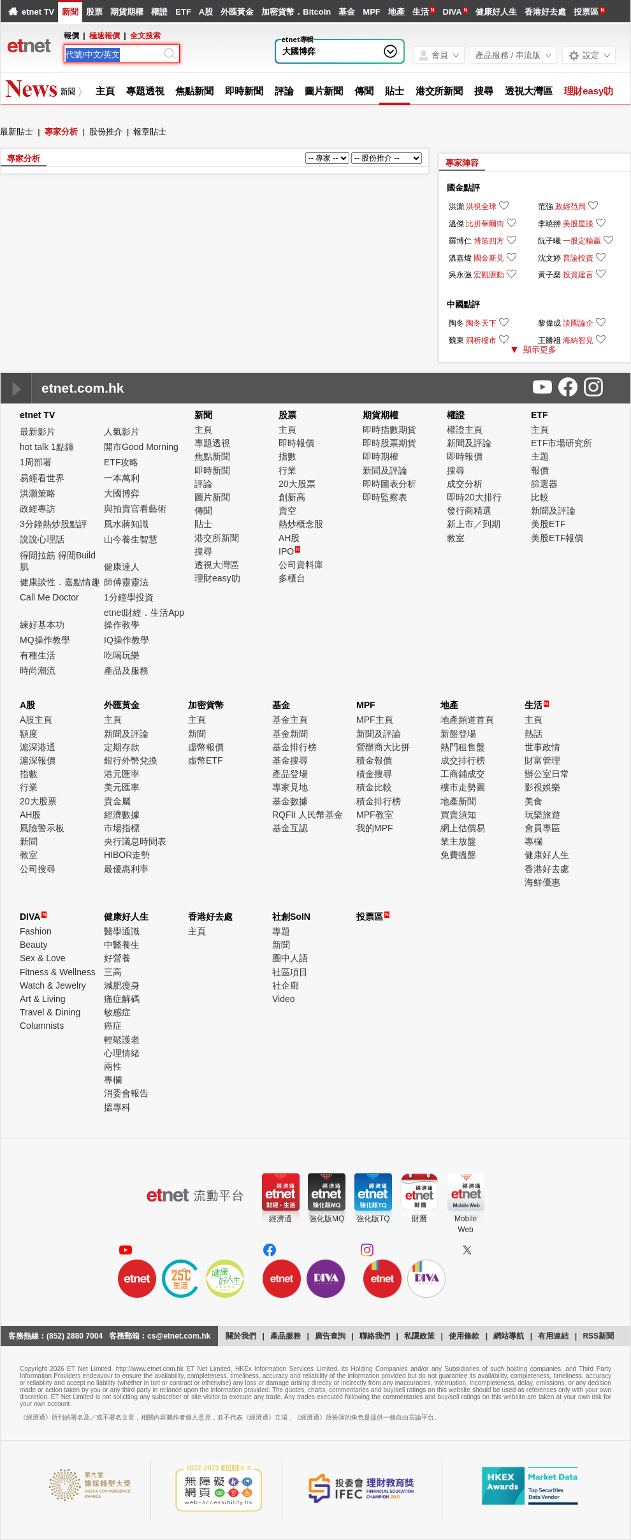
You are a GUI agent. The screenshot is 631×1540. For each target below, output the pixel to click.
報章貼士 (149, 131)
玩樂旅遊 (542, 815)
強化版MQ (326, 1218)
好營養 (117, 958)
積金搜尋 (374, 774)
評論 (284, 90)
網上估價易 (462, 828)
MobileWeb (465, 1224)
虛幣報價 (206, 747)
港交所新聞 (439, 90)
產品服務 (285, 1336)
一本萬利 (122, 478)
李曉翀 (549, 223)
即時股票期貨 (389, 443)
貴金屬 (117, 801)
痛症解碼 (122, 999)
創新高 (292, 497)
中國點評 (463, 304)
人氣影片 (122, 431)
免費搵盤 (458, 855)
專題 (281, 931)
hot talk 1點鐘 (47, 447)
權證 (159, 12)
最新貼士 (16, 131)
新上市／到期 (473, 524)
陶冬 (456, 323)
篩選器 (544, 484)
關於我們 (241, 1336)
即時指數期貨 (389, 430)
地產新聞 (458, 801)
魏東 (456, 340)
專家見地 (290, 787)
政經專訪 (37, 509)
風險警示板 (42, 828)
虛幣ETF (205, 760)
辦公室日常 (547, 774)
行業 (287, 470)
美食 (533, 801)
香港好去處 (545, 12)
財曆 (419, 1218)
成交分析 (464, 484)
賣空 (287, 510)
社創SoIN (291, 917)
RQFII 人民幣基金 (307, 815)
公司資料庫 (301, 565)
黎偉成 (549, 323)
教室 (456, 538)
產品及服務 (126, 670)
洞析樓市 (481, 340)
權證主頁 (464, 430)
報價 (540, 470)
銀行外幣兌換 (130, 760)
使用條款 (464, 1336)
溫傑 (456, 223)
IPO (289, 551)
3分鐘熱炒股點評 (53, 524)
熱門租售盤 (462, 747)
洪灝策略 (37, 493)
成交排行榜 (462, 760)
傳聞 (364, 90)
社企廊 (285, 985)
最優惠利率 (126, 869)
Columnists (42, 1026)
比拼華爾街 (485, 223)
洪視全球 (481, 206)
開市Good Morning (141, 447)
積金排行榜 (378, 801)
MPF (371, 12)
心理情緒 (122, 1053)
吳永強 (460, 274)
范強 (545, 206)
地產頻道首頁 (467, 720)
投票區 (586, 12)
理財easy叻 (589, 90)
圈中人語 (290, 958)
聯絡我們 (374, 1336)
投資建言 (578, 274)
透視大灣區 (529, 90)
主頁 (105, 90)
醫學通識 (122, 931)
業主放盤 (458, 841)
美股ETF (548, 524)
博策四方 (489, 240)
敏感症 (117, 1012)
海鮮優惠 (542, 882)
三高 (113, 972)
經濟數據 (122, 815)
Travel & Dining (50, 1012)
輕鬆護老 (122, 1040)
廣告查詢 (330, 1336)
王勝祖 (549, 340)
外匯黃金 (237, 12)
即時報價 (296, 443)
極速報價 (104, 35)
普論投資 (578, 258)
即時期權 (380, 456)
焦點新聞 (194, 90)
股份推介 (105, 131)
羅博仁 (460, 240)
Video (283, 999)
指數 (287, 456)
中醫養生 (122, 945)
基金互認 (290, 828)
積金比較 (374, 787)
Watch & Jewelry (53, 985)
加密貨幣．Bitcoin (296, 12)
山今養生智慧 (130, 539)
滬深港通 (37, 747)
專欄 (533, 841)
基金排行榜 (294, 747)
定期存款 (122, 747)
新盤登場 (458, 734)
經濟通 (280, 1218)
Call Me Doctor (49, 597)
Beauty (34, 945)
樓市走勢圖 (462, 787)
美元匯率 (122, 787)
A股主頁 (36, 720)
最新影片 (37, 431)
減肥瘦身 (122, 985)
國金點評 (463, 187)
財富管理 (542, 760)
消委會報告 (126, 1093)
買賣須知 (458, 815)
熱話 (533, 734)
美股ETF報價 (557, 538)
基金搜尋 (290, 760)
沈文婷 (549, 258)
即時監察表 (385, 497)
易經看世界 (42, 478)
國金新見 (489, 258)
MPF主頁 (374, 720)
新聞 (70, 12)
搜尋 (483, 90)
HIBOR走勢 (127, 855)
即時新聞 (244, 90)
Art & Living (43, 999)
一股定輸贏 (582, 240)
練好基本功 (42, 625)
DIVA (452, 12)
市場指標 (122, 828)
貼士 (394, 90)
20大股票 (297, 484)
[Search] (113, 54)
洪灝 (456, 206)
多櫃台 (292, 578)
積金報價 (374, 760)
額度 (29, 734)
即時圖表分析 (389, 484)
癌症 (113, 1026)
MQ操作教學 (45, 640)
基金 (346, 12)
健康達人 (122, 567)
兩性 (113, 1066)
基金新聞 (290, 734)
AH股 (289, 538)
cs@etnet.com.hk (178, 1336)
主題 (540, 456)
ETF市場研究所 (561, 443)
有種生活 (37, 655)
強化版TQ (373, 1218)
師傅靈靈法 (126, 582)
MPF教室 (374, 815)
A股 (206, 12)
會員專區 (542, 828)
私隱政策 (419, 1336)
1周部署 (36, 462)
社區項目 (290, 972)
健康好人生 (496, 12)
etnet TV (38, 12)
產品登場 (290, 774)
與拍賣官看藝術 (135, 509)
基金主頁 (290, 720)
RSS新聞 (598, 1336)
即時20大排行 (474, 497)
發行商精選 (469, 510)
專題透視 (145, 90)
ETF (183, 12)
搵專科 (117, 1107)
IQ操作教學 (126, 640)
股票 (94, 12)
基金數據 (290, 801)
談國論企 (578, 323)
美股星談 (578, 223)
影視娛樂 (542, 787)
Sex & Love (43, 958)
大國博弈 (299, 51)
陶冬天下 (481, 323)
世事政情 (542, 747)
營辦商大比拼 (383, 747)
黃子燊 (549, 274)
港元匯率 (122, 774)
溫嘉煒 (460, 258)
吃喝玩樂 (122, 655)
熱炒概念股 (301, 524)
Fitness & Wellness (58, 972)
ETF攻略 (121, 462)
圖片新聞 (324, 90)
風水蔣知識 (126, 524)
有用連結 (553, 1336)
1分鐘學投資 (129, 597)
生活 (420, 12)
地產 (396, 12)
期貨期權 (126, 12)
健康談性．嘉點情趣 (60, 582)
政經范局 (570, 206)
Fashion (36, 931)
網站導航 (508, 1336)
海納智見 (578, 340)
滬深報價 (37, 760)
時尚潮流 (37, 670)
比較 (540, 497)
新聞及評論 (385, 470)
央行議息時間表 (135, 841)
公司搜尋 (37, 869)
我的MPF (374, 828)
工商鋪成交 (462, 774)
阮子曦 (549, 240)
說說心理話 (42, 539)
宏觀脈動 (489, 274)
